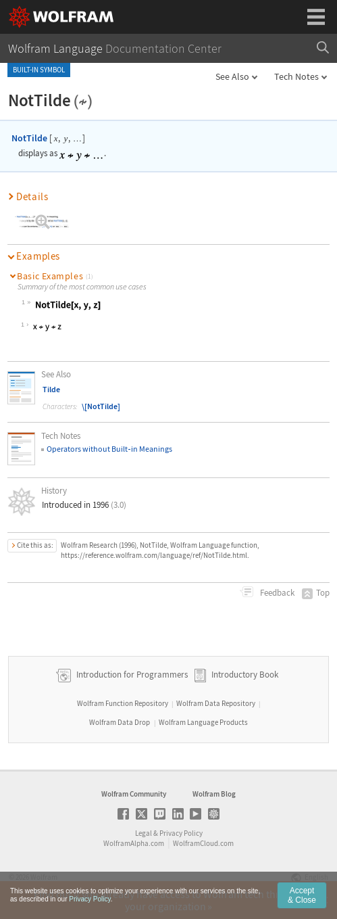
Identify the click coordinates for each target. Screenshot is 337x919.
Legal (143, 833)
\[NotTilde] (101, 406)
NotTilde (29, 138)
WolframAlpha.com (133, 843)
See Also (232, 76)
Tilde (51, 389)
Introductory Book (244, 674)
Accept (302, 895)
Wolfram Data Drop (119, 722)
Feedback (276, 592)
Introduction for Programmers (131, 674)
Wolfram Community (133, 794)
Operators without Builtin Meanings (109, 449)
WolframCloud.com (203, 843)
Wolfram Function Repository (122, 703)
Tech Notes (296, 76)
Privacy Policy (181, 833)
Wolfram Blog (214, 794)
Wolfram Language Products (203, 722)
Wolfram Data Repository (215, 703)
